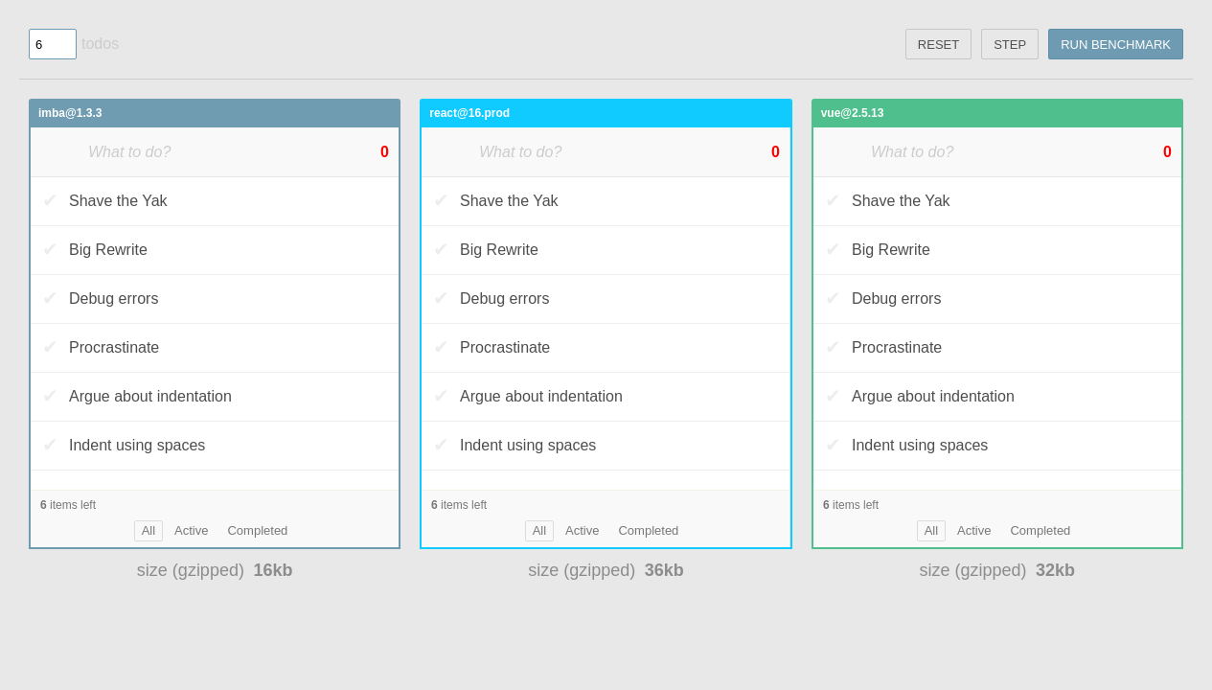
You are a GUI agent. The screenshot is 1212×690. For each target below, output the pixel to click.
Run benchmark (1116, 44)
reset (938, 44)
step (1010, 44)
